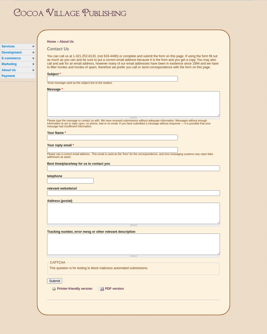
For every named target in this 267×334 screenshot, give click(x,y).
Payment (8, 76)
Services (8, 46)
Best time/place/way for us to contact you (78, 168)
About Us (9, 70)
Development (12, 52)
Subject (54, 74)
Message (55, 89)
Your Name (56, 137)
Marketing (9, 64)
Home (51, 41)
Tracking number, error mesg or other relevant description (91, 240)
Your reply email (60, 150)
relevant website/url (62, 193)
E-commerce (11, 58)
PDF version (112, 301)
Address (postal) (59, 205)
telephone (54, 181)
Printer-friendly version (72, 301)
